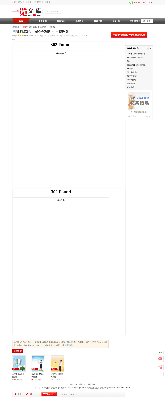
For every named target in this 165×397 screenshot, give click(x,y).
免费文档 (43, 21)
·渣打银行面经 (132, 76)
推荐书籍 (98, 21)
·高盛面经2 (131, 84)
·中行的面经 (131, 80)
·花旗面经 (130, 87)
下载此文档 (49, 394)
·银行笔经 (130, 69)
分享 (30, 394)
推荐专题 (80, 21)
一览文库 (24, 27)
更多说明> (69, 345)
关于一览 (73, 384)
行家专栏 (61, 21)
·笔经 (129, 61)
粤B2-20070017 (114, 388)
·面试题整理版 (132, 72)
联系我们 (82, 384)
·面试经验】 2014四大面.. (136, 65)
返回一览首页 (53, 11)
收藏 (19, 394)
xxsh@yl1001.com (36, 345)
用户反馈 (91, 384)
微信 (131, 2)
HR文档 (116, 21)
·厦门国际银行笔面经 (135, 57)
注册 (150, 3)
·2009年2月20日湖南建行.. (136, 54)
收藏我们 (137, 3)
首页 (21, 21)
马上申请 (146, 21)
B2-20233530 (125, 388)
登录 (145, 3)
